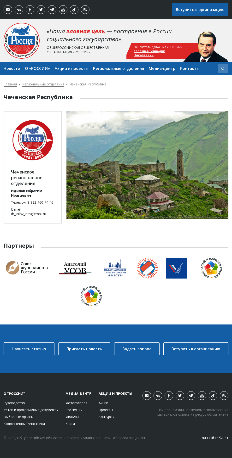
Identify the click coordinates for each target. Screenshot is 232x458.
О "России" (14, 393)
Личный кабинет (215, 438)
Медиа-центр (162, 68)
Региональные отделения (118, 68)
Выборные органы (19, 416)
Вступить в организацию (200, 9)
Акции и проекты (71, 68)
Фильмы (72, 416)
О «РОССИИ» (37, 68)
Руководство (14, 403)
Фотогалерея (76, 403)
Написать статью (29, 349)
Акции (103, 403)
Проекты (106, 410)
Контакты (189, 68)
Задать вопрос (136, 349)
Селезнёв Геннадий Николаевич (149, 53)
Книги (70, 423)
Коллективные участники (24, 423)
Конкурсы (106, 416)
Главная (10, 84)
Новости (12, 68)
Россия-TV (73, 410)
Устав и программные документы (31, 410)
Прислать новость (84, 349)
